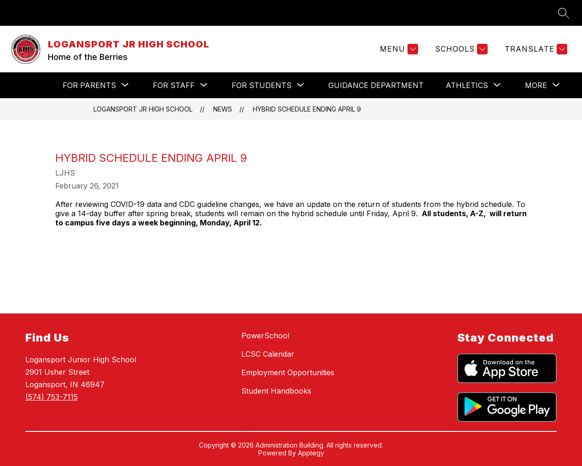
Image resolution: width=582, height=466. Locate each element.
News (222, 109)
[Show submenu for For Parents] (89, 85)
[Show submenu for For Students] (261, 85)
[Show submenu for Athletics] (467, 85)
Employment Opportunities (287, 372)
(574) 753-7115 (51, 396)
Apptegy (311, 453)
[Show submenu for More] (536, 85)
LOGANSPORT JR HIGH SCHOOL (142, 109)
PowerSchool (265, 335)
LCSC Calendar (267, 354)
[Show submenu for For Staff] (174, 85)
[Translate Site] (534, 49)
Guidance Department (376, 85)
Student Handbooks (276, 390)
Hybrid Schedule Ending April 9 (307, 109)
